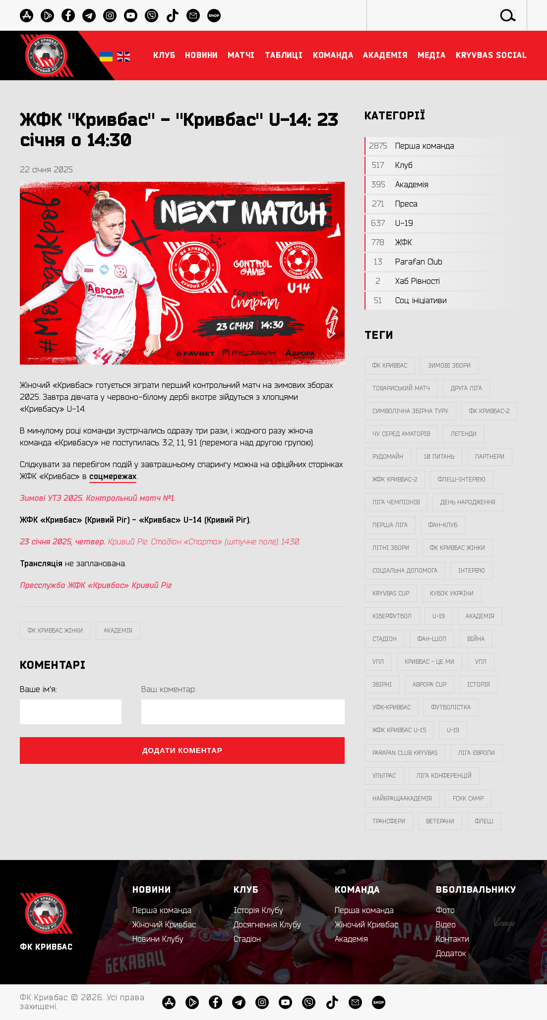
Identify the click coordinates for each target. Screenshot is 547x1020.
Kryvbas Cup (390, 593)
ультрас (384, 775)
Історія (478, 684)
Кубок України (452, 593)
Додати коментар (182, 750)
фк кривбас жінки (55, 630)
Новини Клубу (157, 939)
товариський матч (401, 388)
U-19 (438, 616)
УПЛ (378, 661)
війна (476, 639)
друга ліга (466, 388)
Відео (446, 925)
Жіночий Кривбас (164, 925)
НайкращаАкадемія (402, 798)
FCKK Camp (468, 798)
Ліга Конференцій (444, 775)
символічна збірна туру (410, 411)
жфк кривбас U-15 (399, 730)
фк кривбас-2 (489, 411)
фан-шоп (432, 639)
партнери (489, 456)
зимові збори (449, 365)
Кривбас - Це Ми (429, 661)
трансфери (388, 821)
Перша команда (161, 910)
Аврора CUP (429, 684)
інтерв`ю (471, 570)
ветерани (440, 821)
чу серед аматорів (401, 433)
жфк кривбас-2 (394, 479)
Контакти (452, 939)
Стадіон (247, 939)
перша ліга (390, 525)
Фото (445, 910)
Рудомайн (387, 456)
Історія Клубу (258, 910)
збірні (382, 684)
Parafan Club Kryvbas (404, 753)
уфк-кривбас (391, 707)
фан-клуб (442, 525)
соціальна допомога (404, 570)
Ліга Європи (476, 753)
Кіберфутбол (392, 616)
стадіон (384, 639)
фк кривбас (389, 365)
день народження (467, 502)
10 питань (439, 456)
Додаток (451, 954)
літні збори (390, 547)
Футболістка (451, 707)
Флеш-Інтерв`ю (462, 479)
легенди (464, 433)
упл (480, 661)
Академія (118, 630)
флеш (484, 821)
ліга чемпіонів (396, 502)
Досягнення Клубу (267, 925)
